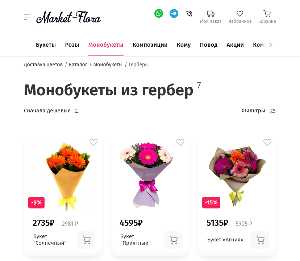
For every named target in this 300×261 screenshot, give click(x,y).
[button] (27, 17)
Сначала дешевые (47, 110)
